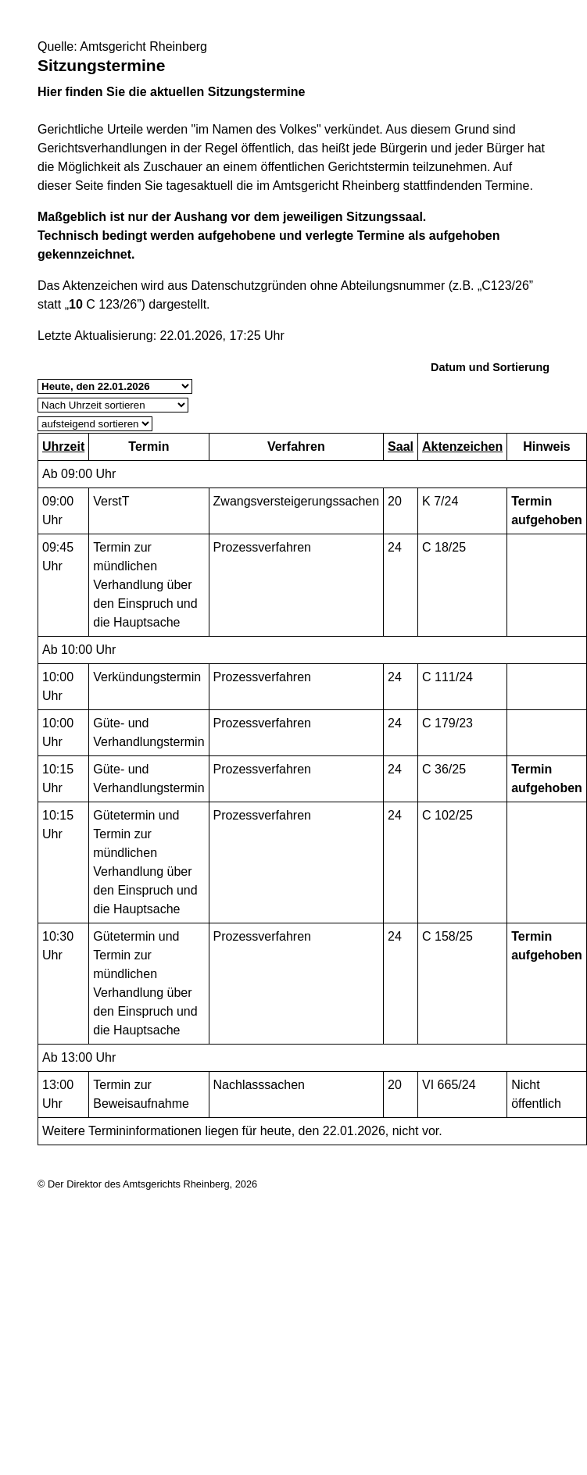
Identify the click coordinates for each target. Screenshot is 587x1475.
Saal (400, 446)
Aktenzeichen (462, 446)
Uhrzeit (63, 446)
